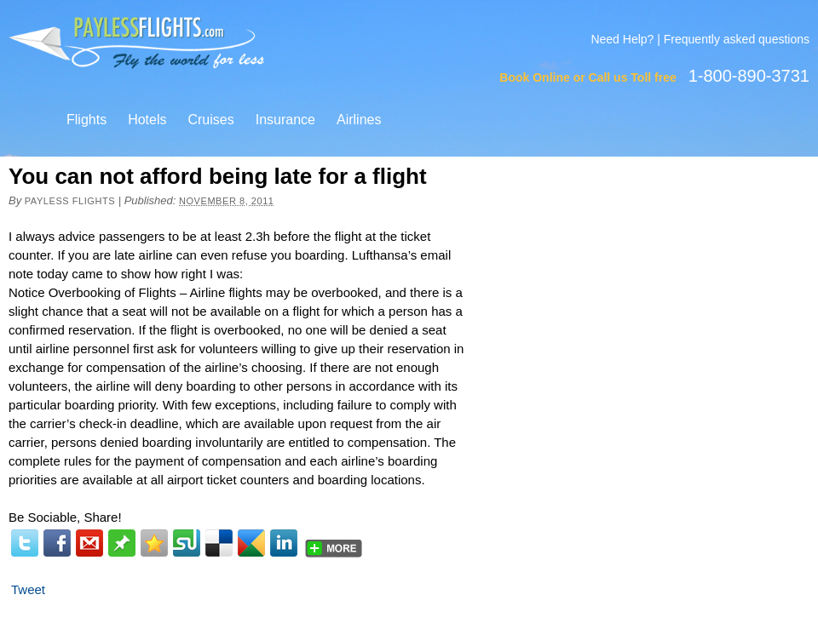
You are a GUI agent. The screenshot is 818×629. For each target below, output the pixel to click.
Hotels (147, 119)
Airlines (359, 119)
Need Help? (622, 39)
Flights (86, 119)
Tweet (28, 589)
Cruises (210, 119)
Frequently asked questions (736, 39)
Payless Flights (70, 201)
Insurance (285, 119)
